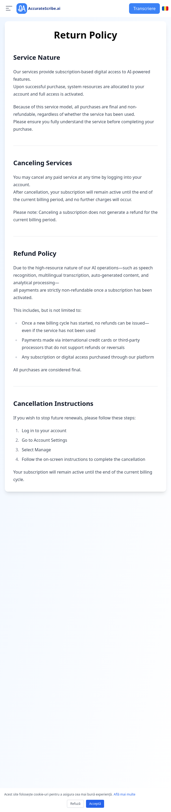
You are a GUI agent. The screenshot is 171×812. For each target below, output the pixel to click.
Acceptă (95, 803)
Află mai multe (124, 794)
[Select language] (165, 8)
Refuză (75, 803)
